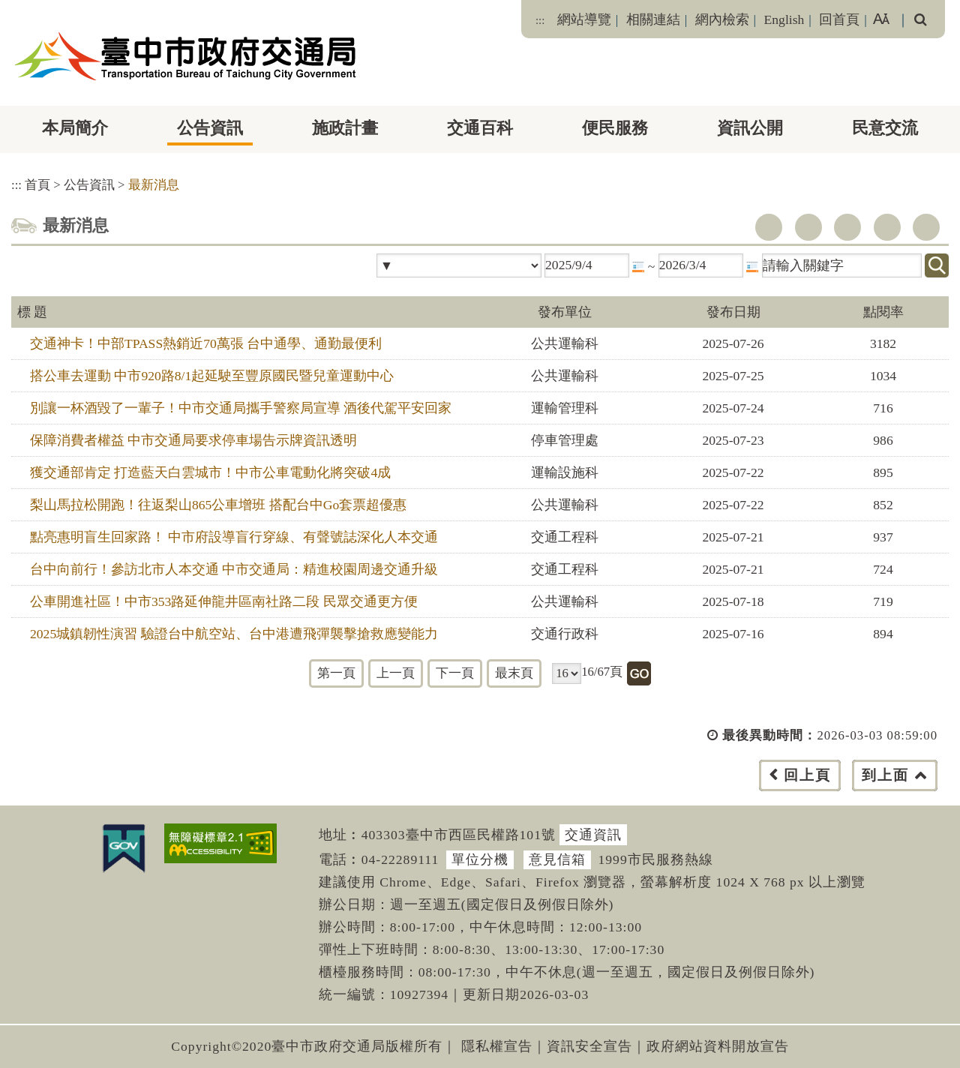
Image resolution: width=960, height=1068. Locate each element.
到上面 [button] (885, 775)
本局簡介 (75, 127)
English (784, 19)
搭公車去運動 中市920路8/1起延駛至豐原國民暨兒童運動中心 (212, 375)
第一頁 (336, 673)
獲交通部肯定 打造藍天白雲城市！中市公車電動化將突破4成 (210, 472)
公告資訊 (210, 127)
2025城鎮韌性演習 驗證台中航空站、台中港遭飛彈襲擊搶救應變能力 (234, 633)
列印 (926, 227)
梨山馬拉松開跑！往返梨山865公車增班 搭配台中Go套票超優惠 (218, 504)
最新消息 (153, 185)
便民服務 (615, 127)
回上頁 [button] (807, 775)
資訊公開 (750, 127)
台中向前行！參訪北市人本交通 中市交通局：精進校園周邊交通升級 (234, 569)
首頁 (37, 185)
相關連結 (653, 19)
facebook (768, 227)
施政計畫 (345, 127)
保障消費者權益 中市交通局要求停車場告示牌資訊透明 (193, 440)
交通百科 (480, 127)
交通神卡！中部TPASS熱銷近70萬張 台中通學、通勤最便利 (206, 343)
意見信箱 (557, 859)
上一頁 (395, 673)
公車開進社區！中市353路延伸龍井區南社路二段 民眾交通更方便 (224, 601)
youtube (847, 227)
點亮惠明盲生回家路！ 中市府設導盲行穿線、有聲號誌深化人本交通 (234, 537)
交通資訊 (593, 834)
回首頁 (839, 19)
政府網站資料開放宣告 (717, 1046)
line (887, 227)
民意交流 (885, 127)
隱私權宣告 (496, 1046)
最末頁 (514, 673)
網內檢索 (722, 19)
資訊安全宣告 (589, 1046)
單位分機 (480, 859)
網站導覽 (584, 19)
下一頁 (455, 673)
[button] (513, 790)
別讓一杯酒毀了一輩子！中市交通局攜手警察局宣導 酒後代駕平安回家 (241, 408)
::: (540, 20)
